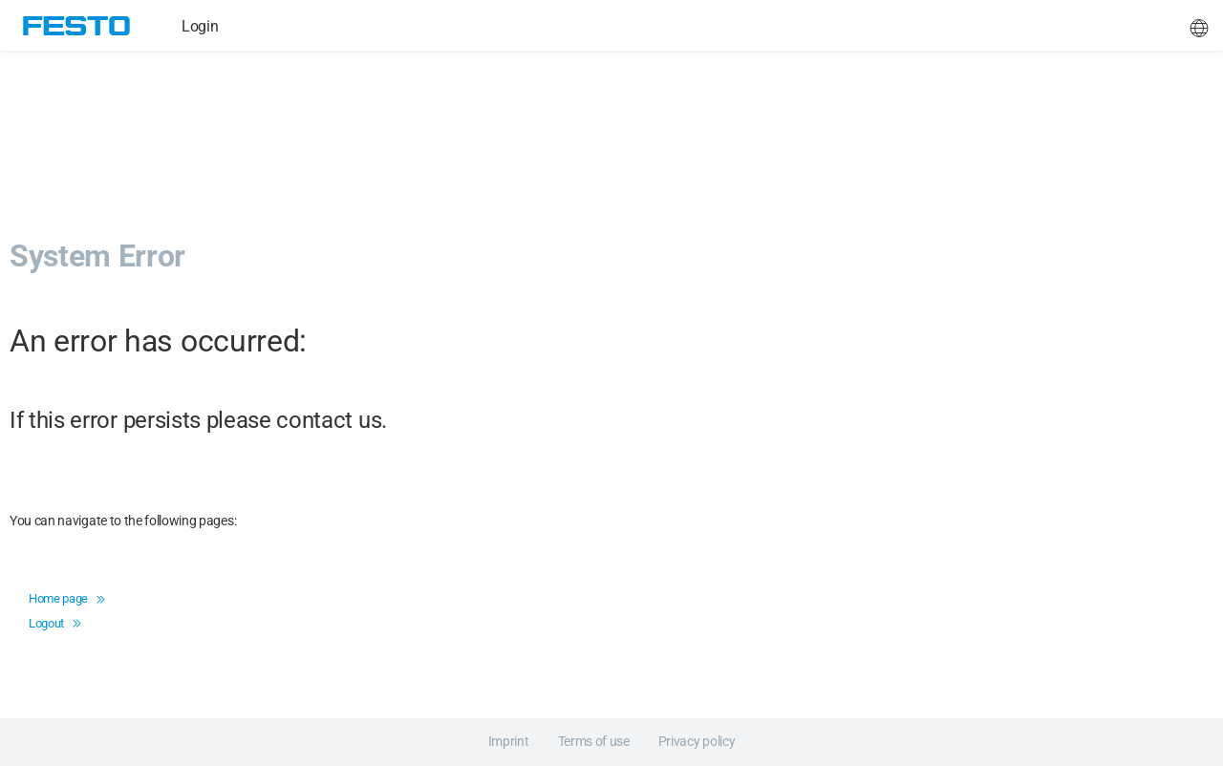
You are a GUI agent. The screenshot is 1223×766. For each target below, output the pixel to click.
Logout (54, 623)
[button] (1199, 26)
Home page (67, 598)
